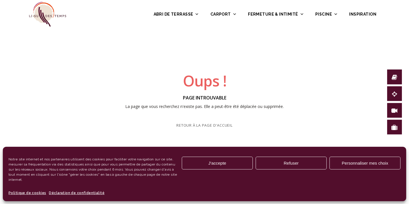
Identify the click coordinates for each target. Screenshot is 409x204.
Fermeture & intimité (276, 14)
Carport (223, 14)
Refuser (291, 163)
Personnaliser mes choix (365, 163)
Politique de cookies (27, 193)
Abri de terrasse (176, 14)
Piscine (326, 14)
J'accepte (217, 163)
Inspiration (362, 14)
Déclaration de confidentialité (77, 193)
